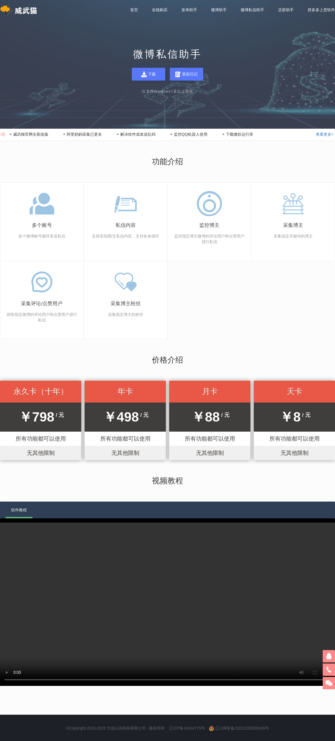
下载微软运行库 (239, 134)
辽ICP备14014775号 (187, 728)
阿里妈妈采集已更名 (84, 134)
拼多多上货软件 (321, 10)
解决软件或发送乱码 (137, 134)
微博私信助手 (252, 10)
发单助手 (189, 10)
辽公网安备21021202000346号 (242, 728)
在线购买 (160, 10)
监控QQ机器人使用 (190, 134)
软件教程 (19, 510)
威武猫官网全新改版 (30, 134)
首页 (134, 10)
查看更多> (325, 134)
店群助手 (286, 10)
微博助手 (219, 10)
